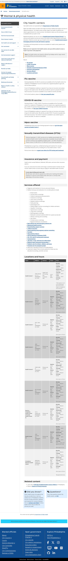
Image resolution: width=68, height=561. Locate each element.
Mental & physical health (14, 11)
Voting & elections (31, 550)
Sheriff (4, 548)
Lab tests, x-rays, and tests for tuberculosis (39, 240)
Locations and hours (32, 73)
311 (58, 496)
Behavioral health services (34, 225)
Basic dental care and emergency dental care (39, 223)
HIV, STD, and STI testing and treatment (38, 237)
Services (47, 5)
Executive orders (31, 545)
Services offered (31, 71)
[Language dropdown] (66, 1)
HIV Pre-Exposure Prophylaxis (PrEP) (36, 235)
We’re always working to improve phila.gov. (34, 521)
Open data (29, 552)
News (63, 5)
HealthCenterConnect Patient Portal (53, 36)
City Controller (7, 546)
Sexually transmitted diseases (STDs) (37, 67)
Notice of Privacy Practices (39, 486)
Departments (57, 5)
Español (57, 1)
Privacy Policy (38, 559)
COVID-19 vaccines (32, 228)
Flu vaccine (30, 62)
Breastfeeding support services (35, 227)
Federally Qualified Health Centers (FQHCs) (45, 484)
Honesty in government (33, 547)
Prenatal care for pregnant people (36, 245)
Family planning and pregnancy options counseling (40, 230)
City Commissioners (9, 551)
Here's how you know (32, 1)
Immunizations (31, 239)
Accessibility (46, 559)
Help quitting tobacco (33, 233)
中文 (62, 1)
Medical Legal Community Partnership (37, 242)
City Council (6, 538)
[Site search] (66, 5)
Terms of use (22, 559)
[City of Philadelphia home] (12, 5)
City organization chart (33, 555)
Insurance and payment (33, 69)
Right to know (30, 559)
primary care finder (34, 503)
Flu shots (29, 232)
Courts (4, 540)
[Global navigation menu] (2, 6)
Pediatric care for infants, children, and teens (39, 244)
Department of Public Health (51, 26)
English (52, 1)
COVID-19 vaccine (31, 64)
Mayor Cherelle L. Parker (24, 5)
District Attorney (8, 543)
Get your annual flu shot (47, 94)
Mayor (4, 535)
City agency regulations (33, 542)
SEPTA (49, 535)
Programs (52, 5)
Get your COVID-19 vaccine (41, 108)
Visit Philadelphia (53, 538)
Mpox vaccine (30, 66)
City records (29, 540)
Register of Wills (7, 553)
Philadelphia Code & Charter (32, 536)
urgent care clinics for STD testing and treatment (50, 150)
